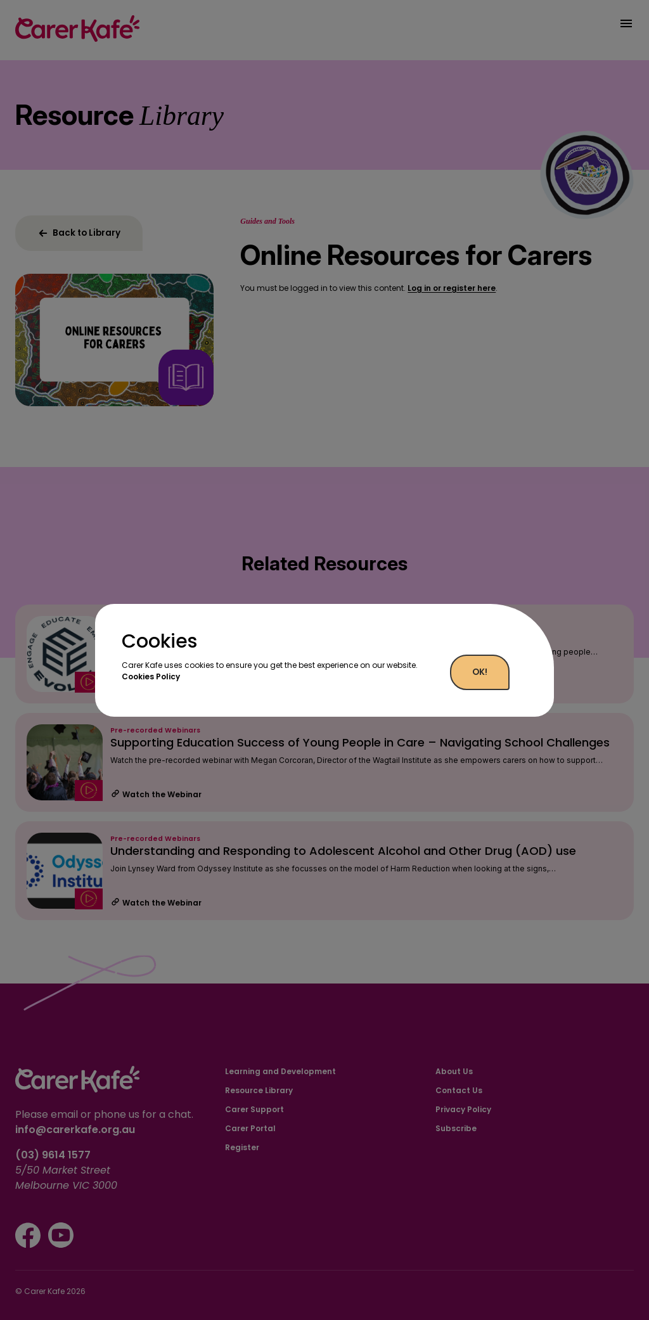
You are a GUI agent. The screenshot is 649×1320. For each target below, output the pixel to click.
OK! (479, 672)
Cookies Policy (151, 676)
